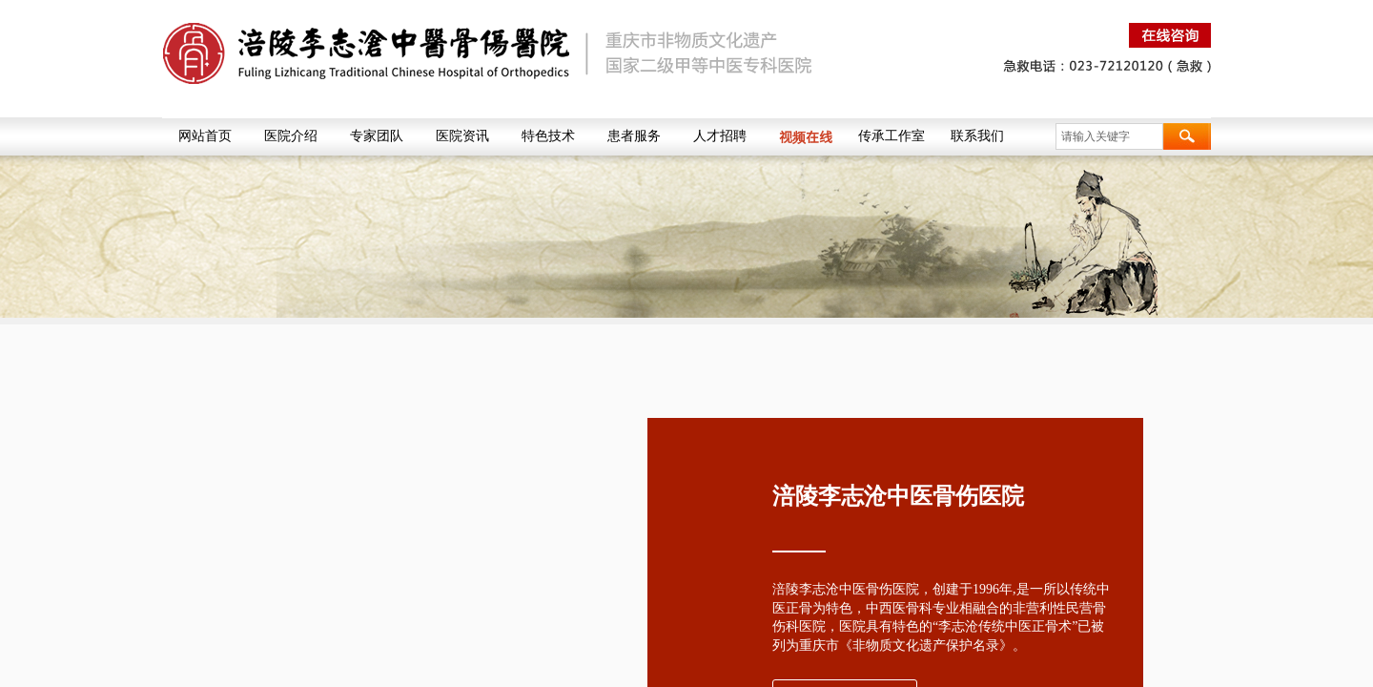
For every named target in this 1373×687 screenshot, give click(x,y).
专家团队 (376, 136)
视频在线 (805, 136)
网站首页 (205, 136)
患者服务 (634, 136)
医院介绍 (291, 136)
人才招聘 (720, 136)
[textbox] (1109, 136)
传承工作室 (891, 136)
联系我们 (977, 136)
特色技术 (548, 136)
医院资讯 (462, 136)
